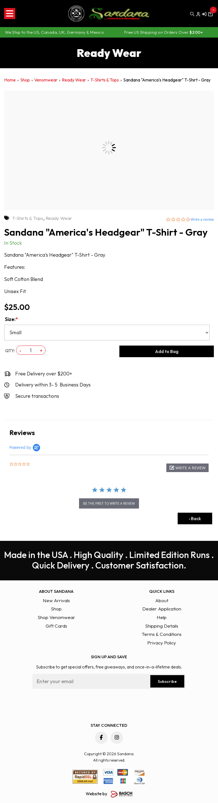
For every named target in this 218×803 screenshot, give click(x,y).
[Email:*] (109, 681)
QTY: (10, 350)
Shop (25, 80)
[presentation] (74, 704)
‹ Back (195, 518)
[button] (187, 468)
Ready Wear (74, 80)
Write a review (202, 219)
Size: (11, 319)
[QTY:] (30, 350)
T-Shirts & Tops (104, 80)
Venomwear (45, 80)
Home (10, 80)
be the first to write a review (109, 503)
